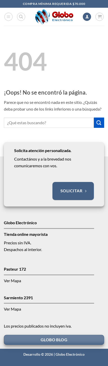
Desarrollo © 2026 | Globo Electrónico (54, 354)
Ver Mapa (12, 280)
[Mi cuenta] (87, 17)
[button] (8, 17)
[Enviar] (99, 123)
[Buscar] (21, 17)
